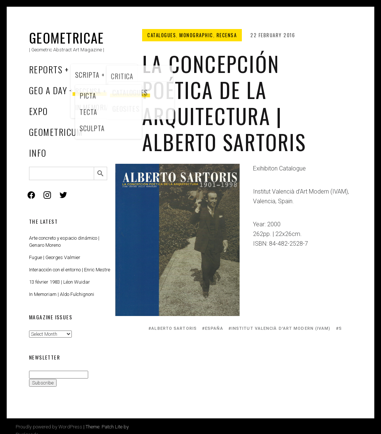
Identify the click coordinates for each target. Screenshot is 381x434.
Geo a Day (48, 90)
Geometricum (56, 131)
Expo (38, 111)
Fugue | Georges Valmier (54, 257)
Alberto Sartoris (174, 328)
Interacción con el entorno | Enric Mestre (69, 269)
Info (38, 152)
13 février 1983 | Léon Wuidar (59, 282)
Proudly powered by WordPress (49, 427)
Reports (46, 69)
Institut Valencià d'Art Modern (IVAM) (281, 328)
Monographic (196, 35)
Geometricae (66, 37)
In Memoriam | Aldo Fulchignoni (61, 294)
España (214, 328)
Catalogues (161, 35)
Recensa (227, 35)
